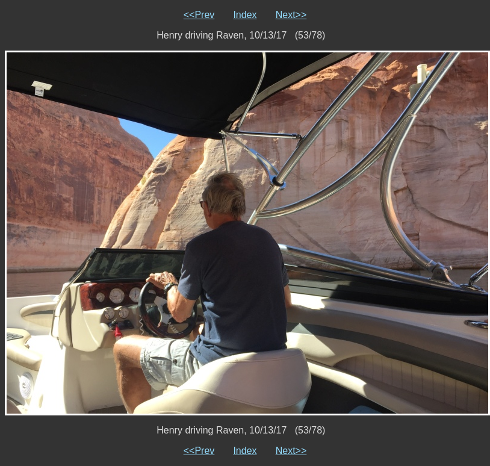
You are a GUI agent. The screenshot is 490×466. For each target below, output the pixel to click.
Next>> (291, 15)
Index (244, 15)
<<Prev (199, 15)
